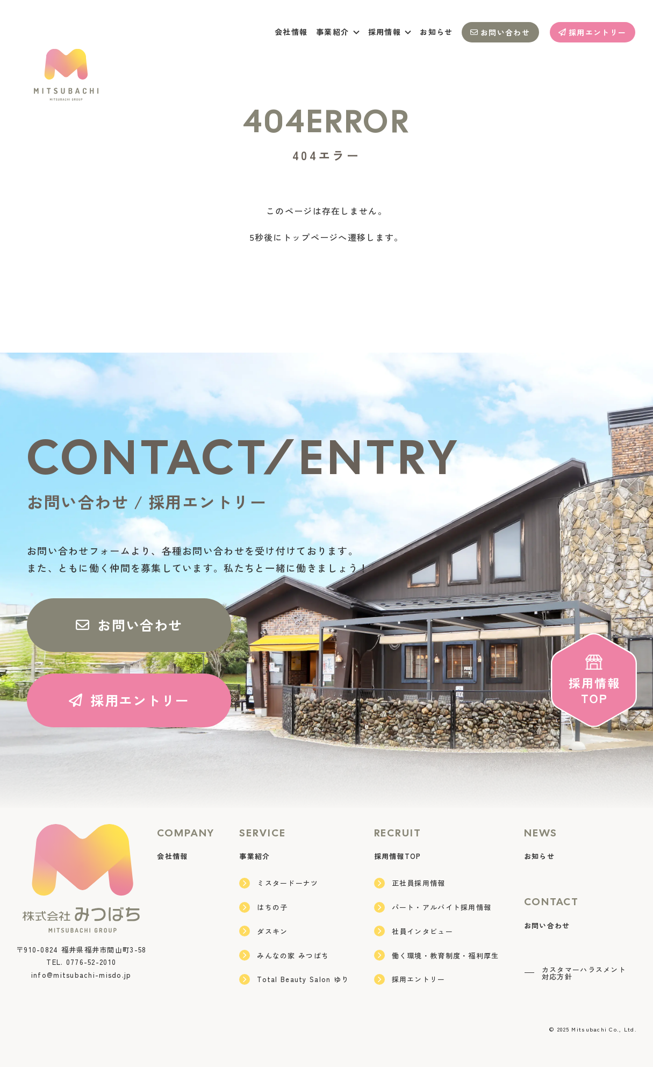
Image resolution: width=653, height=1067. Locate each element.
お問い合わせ (499, 32)
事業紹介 (254, 856)
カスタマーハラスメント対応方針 (575, 973)
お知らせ (436, 31)
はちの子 (263, 907)
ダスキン (263, 931)
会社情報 (291, 31)
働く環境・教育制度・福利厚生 (436, 955)
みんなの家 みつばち (284, 955)
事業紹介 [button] (338, 31)
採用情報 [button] (390, 31)
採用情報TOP (397, 856)
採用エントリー (592, 32)
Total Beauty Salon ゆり (294, 979)
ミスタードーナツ (278, 883)
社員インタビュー (413, 931)
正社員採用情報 (410, 883)
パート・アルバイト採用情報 (433, 907)
